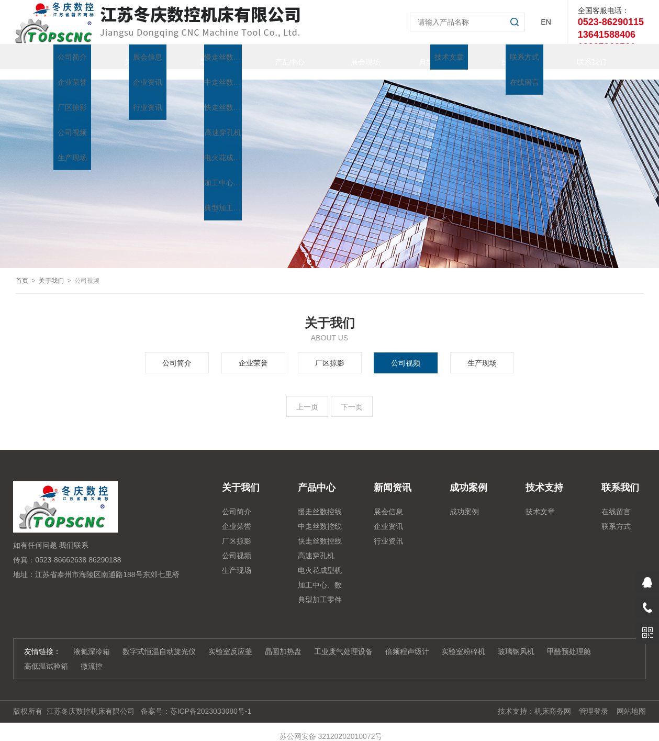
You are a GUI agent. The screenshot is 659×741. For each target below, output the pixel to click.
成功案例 (464, 501)
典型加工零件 (430, 56)
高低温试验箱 (46, 655)
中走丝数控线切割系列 (320, 517)
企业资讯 (388, 516)
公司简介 (177, 352)
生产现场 (482, 352)
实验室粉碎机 (463, 641)
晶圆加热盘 (283, 641)
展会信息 (388, 501)
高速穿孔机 (316, 545)
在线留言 (616, 501)
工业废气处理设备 (343, 641)
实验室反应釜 (230, 641)
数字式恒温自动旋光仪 (159, 641)
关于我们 (128, 56)
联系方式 (616, 516)
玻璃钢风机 (516, 641)
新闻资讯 (204, 56)
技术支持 (505, 56)
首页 (53, 56)
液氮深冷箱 (91, 641)
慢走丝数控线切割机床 (320, 502)
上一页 (307, 396)
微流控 (92, 655)
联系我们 (581, 56)
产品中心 (279, 56)
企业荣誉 (253, 352)
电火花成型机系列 (320, 561)
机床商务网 (552, 700)
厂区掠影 (329, 352)
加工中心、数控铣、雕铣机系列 (320, 576)
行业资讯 (388, 530)
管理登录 (593, 700)
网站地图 (631, 700)
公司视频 (405, 352)
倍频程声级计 (407, 641)
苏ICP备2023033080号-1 (211, 700)
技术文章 (540, 501)
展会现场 (355, 56)
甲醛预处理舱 (569, 641)
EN (546, 22)
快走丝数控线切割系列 (320, 532)
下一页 (352, 396)
